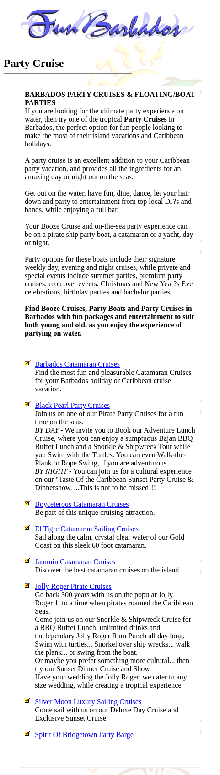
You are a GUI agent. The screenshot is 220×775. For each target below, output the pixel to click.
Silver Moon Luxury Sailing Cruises (88, 702)
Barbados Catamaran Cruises (77, 364)
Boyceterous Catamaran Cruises (82, 504)
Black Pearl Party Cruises (72, 405)
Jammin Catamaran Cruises (75, 562)
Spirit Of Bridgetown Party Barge (85, 734)
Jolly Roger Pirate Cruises (73, 586)
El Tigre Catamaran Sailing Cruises (87, 529)
